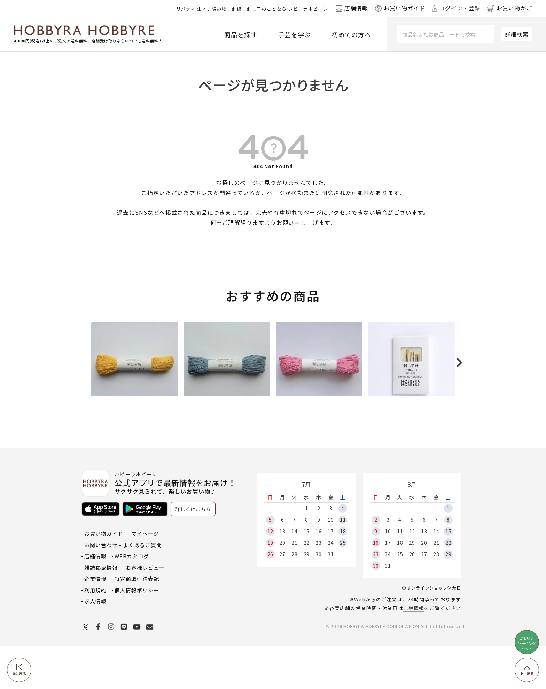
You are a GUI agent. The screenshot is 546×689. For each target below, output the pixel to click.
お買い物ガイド (103, 576)
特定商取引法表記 (137, 621)
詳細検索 (517, 34)
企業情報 (95, 621)
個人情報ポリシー (137, 633)
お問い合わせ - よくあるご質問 (123, 587)
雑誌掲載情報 (101, 610)
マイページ (145, 576)
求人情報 (95, 644)
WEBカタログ (132, 598)
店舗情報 (413, 650)
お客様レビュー (145, 610)
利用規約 (95, 633)
